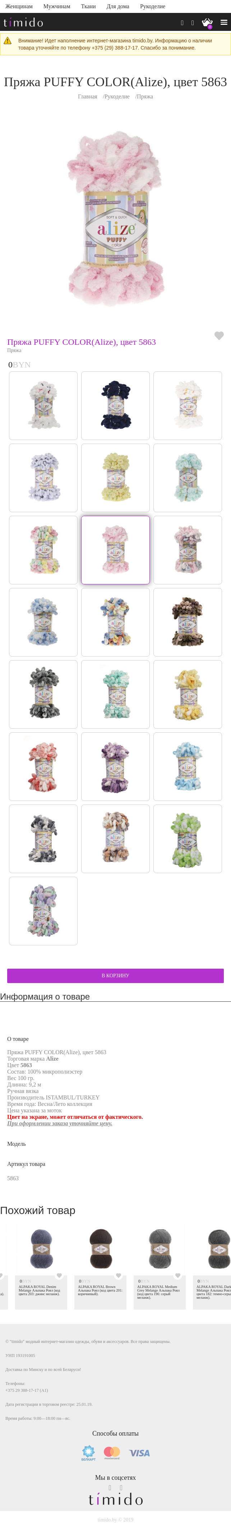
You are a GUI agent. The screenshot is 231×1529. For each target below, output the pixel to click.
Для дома (118, 6)
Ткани (88, 6)
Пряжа (145, 96)
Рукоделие (152, 6)
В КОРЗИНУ (115, 975)
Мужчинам (56, 6)
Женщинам (19, 6)
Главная (87, 96)
